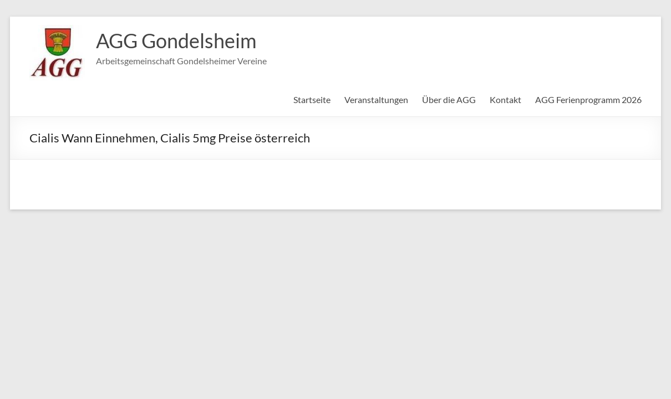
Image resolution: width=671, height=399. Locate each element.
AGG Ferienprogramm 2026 (588, 99)
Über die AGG (449, 99)
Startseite (312, 99)
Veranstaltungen (376, 99)
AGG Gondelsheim (176, 40)
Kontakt (505, 99)
